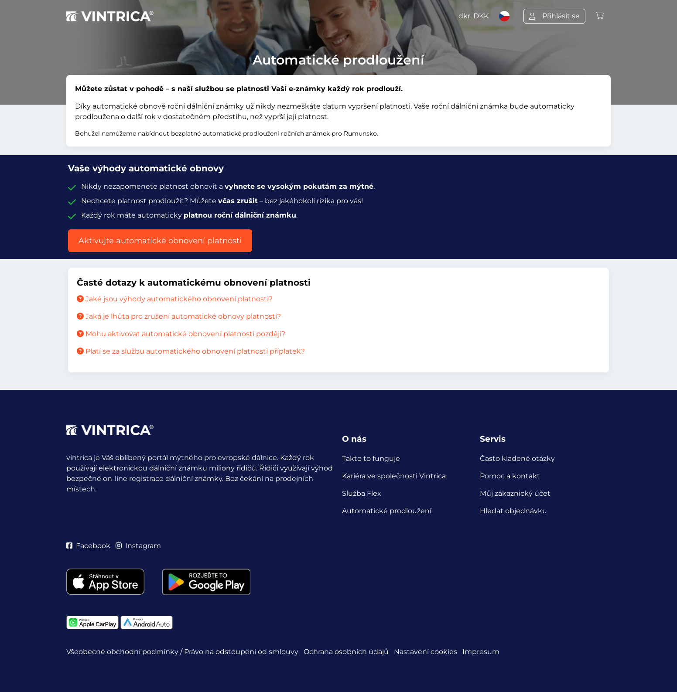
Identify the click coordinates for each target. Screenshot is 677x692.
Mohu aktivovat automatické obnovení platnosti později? (181, 334)
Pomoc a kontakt (510, 476)
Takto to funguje (371, 458)
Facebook (88, 546)
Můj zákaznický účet (515, 493)
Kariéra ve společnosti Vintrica (394, 476)
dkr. (473, 16)
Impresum (480, 652)
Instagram (138, 546)
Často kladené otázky (517, 458)
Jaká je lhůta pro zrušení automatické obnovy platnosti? (179, 316)
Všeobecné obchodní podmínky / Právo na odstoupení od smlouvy (182, 652)
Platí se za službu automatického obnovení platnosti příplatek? (191, 351)
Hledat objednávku (513, 511)
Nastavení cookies (425, 652)
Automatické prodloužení (386, 511)
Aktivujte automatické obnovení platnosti (160, 240)
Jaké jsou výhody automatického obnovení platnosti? (175, 299)
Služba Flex (361, 493)
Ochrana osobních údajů (346, 652)
